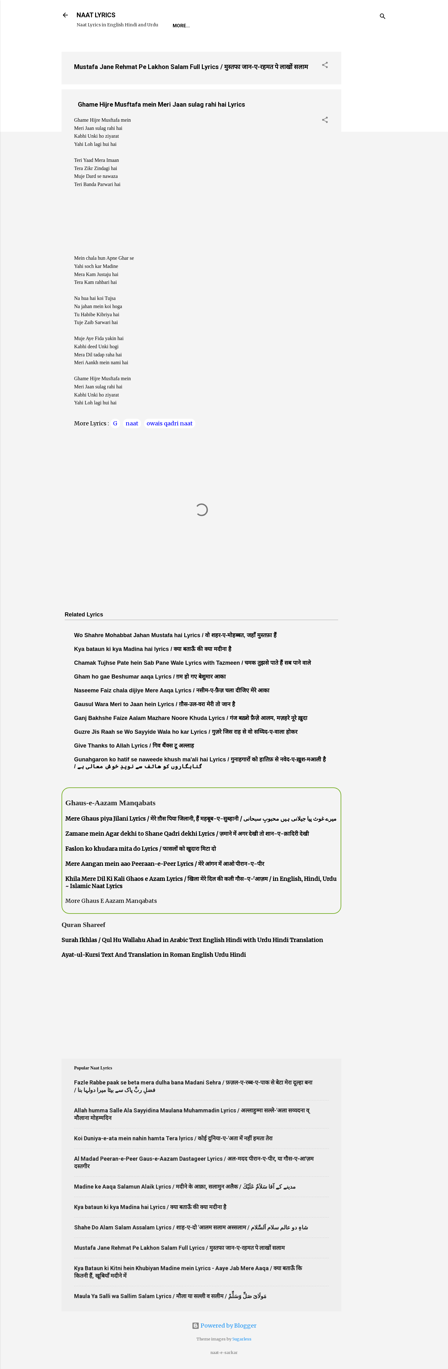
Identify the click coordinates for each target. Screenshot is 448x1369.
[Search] (382, 17)
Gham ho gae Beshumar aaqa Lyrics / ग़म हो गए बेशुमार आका (150, 677)
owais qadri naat (170, 423)
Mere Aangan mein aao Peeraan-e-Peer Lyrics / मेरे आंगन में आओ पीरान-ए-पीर (164, 863)
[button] (325, 66)
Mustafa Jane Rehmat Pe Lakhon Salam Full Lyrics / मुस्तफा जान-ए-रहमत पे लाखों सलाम (191, 67)
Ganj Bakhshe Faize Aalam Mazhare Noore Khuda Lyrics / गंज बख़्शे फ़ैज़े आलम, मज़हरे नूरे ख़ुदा (190, 718)
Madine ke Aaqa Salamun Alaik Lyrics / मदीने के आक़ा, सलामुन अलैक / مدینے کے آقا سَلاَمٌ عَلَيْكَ (185, 1186)
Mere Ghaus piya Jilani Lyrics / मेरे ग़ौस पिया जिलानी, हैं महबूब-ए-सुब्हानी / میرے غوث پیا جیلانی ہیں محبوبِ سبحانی (201, 818)
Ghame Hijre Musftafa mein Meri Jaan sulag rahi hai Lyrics (161, 104)
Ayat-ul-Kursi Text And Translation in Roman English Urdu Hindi (154, 954)
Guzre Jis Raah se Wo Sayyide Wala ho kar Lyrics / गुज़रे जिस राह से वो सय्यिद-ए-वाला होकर (185, 732)
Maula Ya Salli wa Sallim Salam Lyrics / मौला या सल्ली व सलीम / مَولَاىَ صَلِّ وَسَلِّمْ (170, 1296)
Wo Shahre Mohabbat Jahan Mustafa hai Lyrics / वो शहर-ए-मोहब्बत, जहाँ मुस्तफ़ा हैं (175, 635)
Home (179, 26)
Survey (287, 26)
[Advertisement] (366, 141)
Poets (315, 26)
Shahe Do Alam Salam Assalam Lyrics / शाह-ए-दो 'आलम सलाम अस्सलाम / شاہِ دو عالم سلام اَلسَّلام (191, 1227)
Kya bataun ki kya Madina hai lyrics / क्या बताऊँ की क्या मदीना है (152, 649)
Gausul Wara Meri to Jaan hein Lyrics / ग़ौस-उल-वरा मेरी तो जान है (154, 704)
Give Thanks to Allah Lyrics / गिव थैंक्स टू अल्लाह (134, 746)
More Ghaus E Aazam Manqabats (111, 900)
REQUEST (208, 26)
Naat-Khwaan (248, 26)
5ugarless (241, 1339)
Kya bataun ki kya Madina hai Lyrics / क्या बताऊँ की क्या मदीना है (150, 1207)
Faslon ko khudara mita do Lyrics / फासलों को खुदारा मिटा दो (140, 848)
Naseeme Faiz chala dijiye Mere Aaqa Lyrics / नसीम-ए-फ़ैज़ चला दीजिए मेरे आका (171, 690)
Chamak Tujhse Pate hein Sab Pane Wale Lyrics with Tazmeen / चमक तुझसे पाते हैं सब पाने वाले (192, 663)
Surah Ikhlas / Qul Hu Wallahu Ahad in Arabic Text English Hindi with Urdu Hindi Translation (192, 940)
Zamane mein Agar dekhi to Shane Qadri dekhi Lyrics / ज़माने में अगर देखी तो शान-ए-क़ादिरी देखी (187, 833)
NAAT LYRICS (96, 15)
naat (132, 423)
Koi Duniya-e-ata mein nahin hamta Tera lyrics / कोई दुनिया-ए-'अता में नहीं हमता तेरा (173, 1138)
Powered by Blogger (224, 1325)
